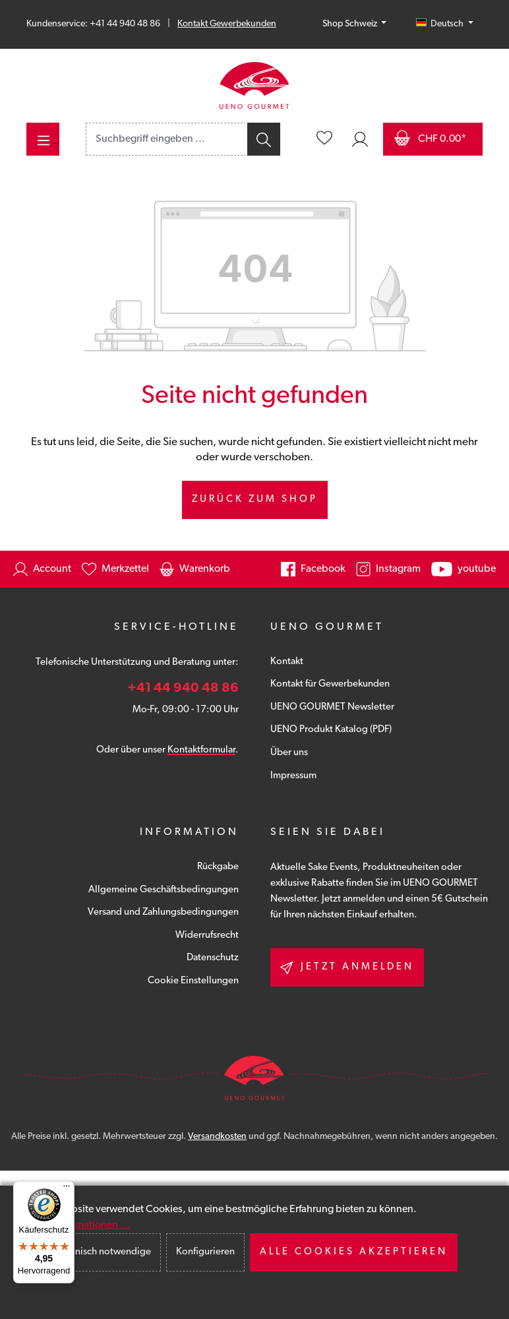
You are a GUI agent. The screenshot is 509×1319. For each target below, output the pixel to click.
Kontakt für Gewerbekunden (330, 684)
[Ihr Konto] (360, 139)
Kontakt (286, 662)
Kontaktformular (201, 750)
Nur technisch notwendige (95, 1252)
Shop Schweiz (350, 24)
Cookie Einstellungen (193, 981)
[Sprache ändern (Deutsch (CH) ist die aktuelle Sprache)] (445, 24)
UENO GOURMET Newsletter (332, 707)
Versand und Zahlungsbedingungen (163, 912)
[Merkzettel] (324, 139)
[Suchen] (262, 139)
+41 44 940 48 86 (183, 688)
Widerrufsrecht (207, 935)
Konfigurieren (205, 1252)
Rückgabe (218, 867)
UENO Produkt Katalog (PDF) (331, 730)
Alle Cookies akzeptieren (354, 1252)
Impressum (293, 776)
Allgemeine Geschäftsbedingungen (163, 890)
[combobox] (166, 139)
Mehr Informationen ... (79, 1225)
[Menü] (42, 139)
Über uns (289, 753)
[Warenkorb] (433, 139)
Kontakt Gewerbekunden (226, 24)
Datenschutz (213, 958)
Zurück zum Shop (255, 500)
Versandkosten (217, 1137)
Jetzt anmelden (347, 968)
